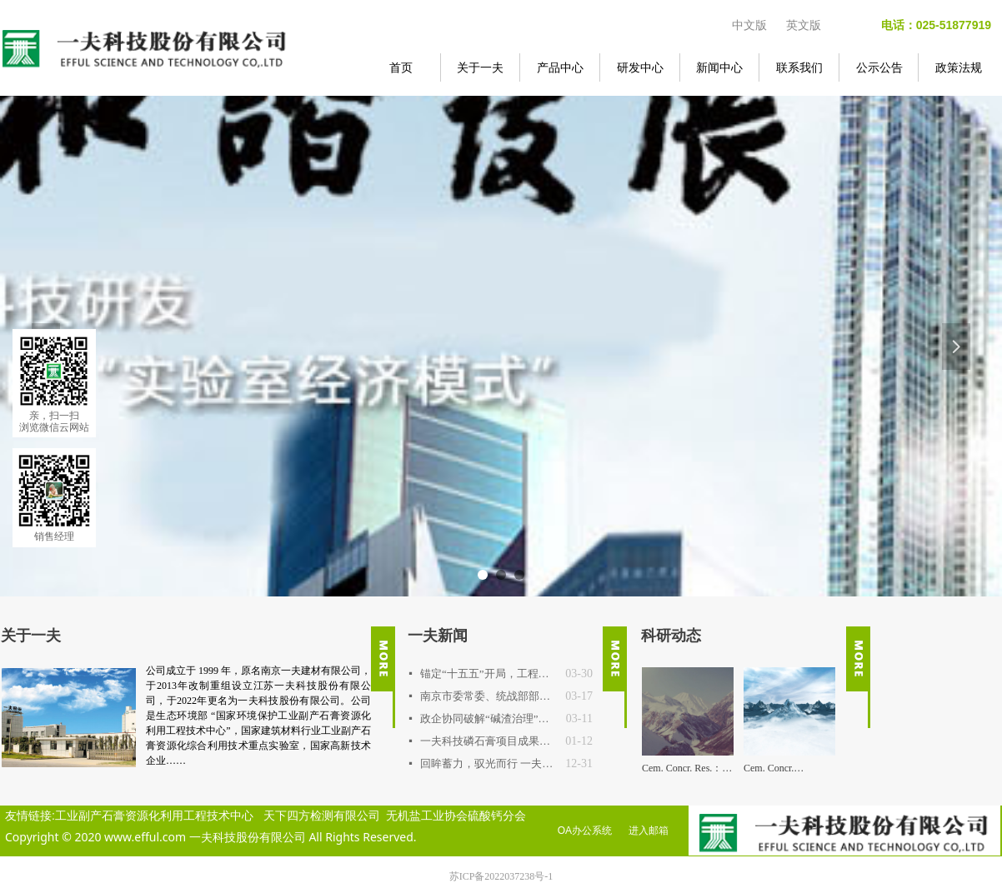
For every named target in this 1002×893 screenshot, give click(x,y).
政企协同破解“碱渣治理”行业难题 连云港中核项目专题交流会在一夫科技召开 (489, 718)
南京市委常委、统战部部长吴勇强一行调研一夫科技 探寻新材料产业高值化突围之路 (488, 696)
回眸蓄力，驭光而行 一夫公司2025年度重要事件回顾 (488, 763)
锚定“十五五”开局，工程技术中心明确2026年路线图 (488, 673)
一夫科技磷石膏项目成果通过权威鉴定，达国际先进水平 (488, 741)
